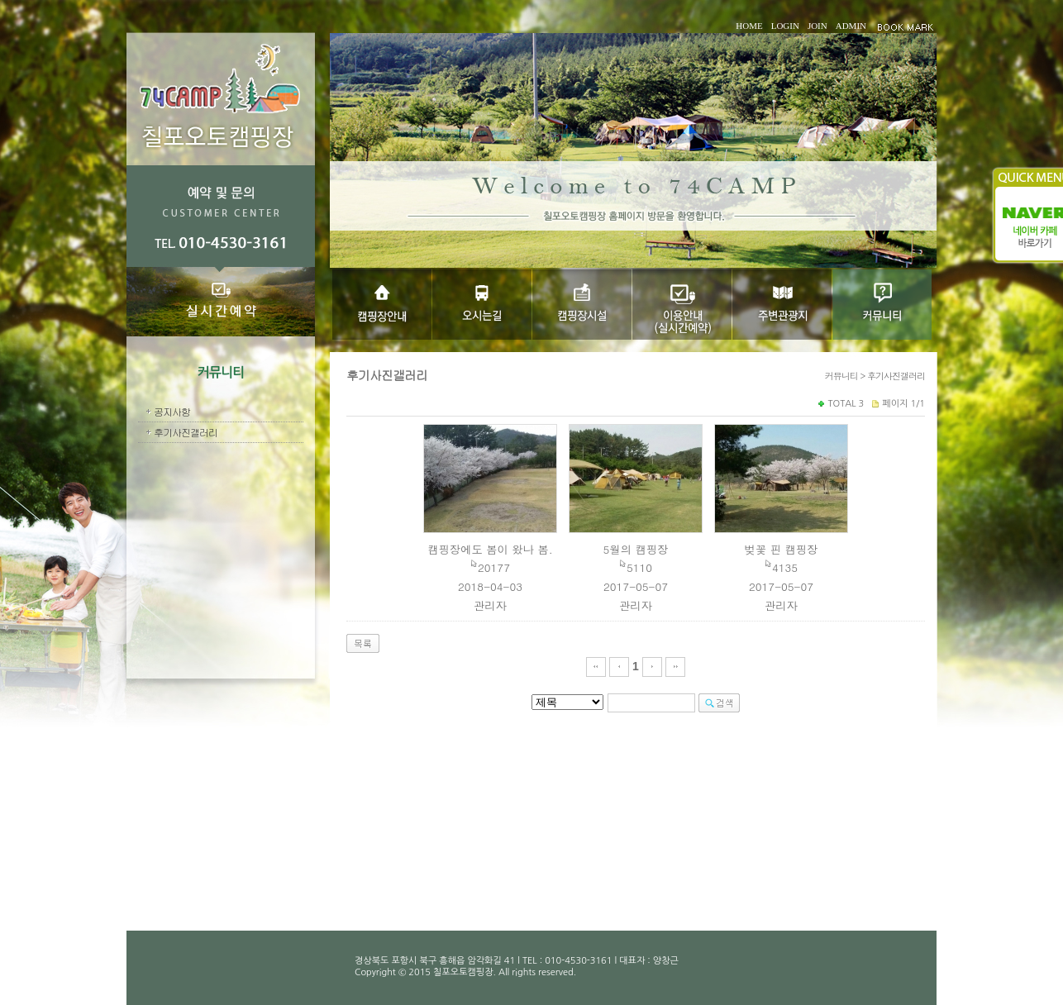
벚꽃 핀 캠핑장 (781, 549)
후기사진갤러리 (185, 432)
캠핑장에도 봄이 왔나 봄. (490, 549)
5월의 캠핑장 (636, 549)
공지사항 (172, 411)
